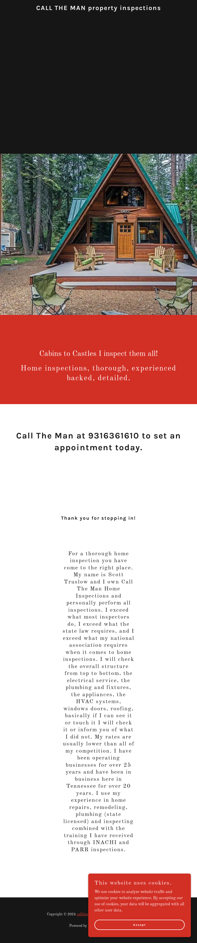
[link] (98, 9)
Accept (139, 924)
